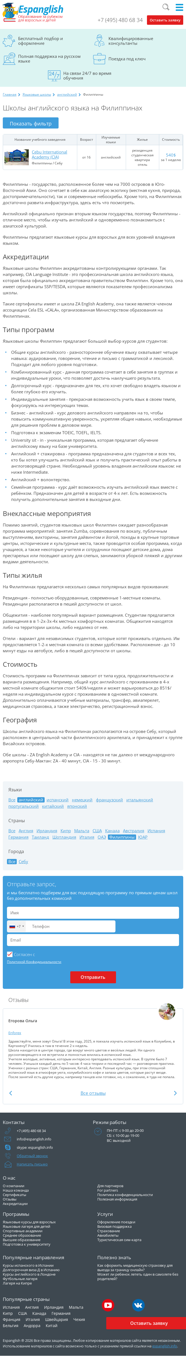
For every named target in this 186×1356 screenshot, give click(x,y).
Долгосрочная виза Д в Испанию (31, 1269)
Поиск (166, 7)
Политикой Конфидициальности (34, 961)
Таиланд (40, 837)
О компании (13, 1185)
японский (77, 806)
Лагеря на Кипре (17, 1283)
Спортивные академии (22, 1230)
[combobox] (16, 926)
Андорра (32, 1325)
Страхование (108, 1230)
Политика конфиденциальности (125, 1194)
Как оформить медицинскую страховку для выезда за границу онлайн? (135, 1267)
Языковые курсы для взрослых (29, 1221)
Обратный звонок (32, 1155)
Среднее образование (22, 1235)
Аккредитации (15, 1203)
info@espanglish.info (34, 1139)
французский (109, 799)
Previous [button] (10, 1093)
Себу (23, 861)
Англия (26, 830)
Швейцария (56, 1319)
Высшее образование (21, 1239)
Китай (51, 1325)
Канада (112, 830)
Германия (18, 837)
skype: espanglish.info (35, 1147)
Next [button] (175, 1093)
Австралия (133, 830)
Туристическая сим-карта (119, 1239)
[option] (93, 1041)
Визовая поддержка (114, 1226)
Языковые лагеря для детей (26, 1226)
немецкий (82, 799)
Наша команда (16, 1190)
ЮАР (143, 837)
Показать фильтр (31, 123)
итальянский (139, 799)
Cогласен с (24, 954)
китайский (53, 806)
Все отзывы (93, 1093)
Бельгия (10, 1325)
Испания (156, 830)
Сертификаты (14, 1194)
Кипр (66, 830)
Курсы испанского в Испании (28, 1265)
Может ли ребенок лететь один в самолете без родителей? (137, 1276)
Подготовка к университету (26, 1244)
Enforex (14, 1032)
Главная (9, 94)
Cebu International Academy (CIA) (49, 154)
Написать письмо (32, 1164)
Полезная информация (117, 1199)
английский (67, 94)
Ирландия (47, 830)
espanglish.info (164, 1345)
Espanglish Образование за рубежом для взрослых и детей (32, 12)
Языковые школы (37, 94)
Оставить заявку (165, 20)
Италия (86, 837)
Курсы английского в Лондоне (29, 1274)
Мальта (81, 830)
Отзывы (9, 1199)
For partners (107, 1190)
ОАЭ (102, 837)
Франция (11, 1319)
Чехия (79, 1319)
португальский (23, 806)
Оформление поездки (116, 1221)
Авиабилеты (108, 1235)
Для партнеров (110, 1185)
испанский (58, 799)
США (97, 830)
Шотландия (64, 837)
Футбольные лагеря (20, 1278)
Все (11, 799)
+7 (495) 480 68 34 (120, 20)
